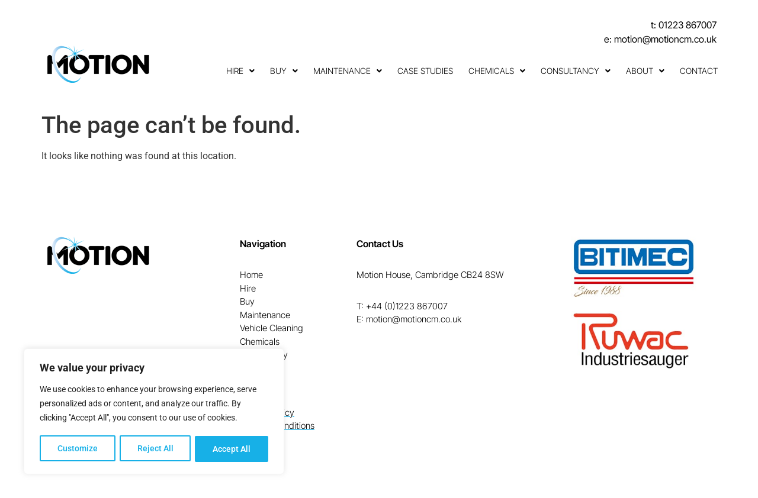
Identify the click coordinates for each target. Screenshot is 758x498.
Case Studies (425, 71)
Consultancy (576, 71)
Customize (77, 449)
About (645, 71)
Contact (699, 71)
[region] (154, 412)
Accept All (232, 449)
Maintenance (347, 71)
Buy (284, 71)
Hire (240, 71)
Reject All (155, 449)
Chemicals (496, 71)
